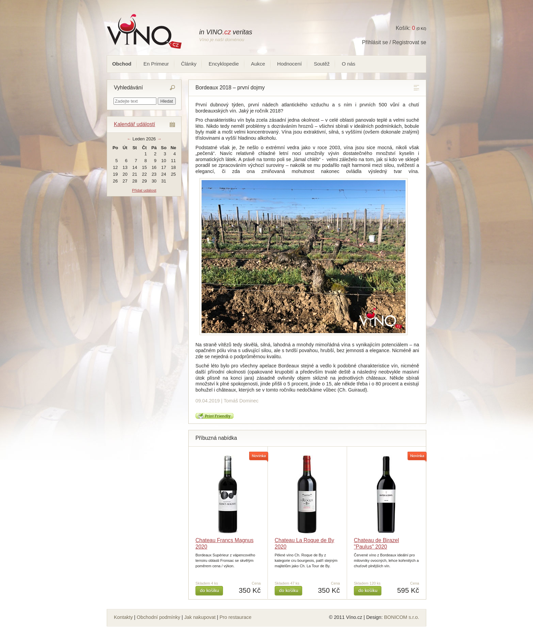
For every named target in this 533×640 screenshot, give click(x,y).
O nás (348, 64)
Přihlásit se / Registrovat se (394, 42)
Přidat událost (144, 190)
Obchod (121, 64)
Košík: (405, 28)
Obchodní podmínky (158, 617)
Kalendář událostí (134, 124)
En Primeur (156, 64)
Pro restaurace (236, 617)
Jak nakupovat (200, 617)
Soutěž (322, 64)
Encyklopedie (224, 64)
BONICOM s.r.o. (401, 617)
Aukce (258, 64)
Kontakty (123, 617)
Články (188, 64)
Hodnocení (289, 64)
